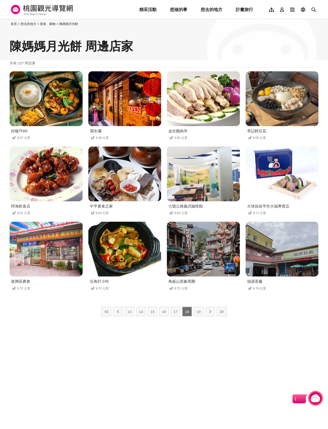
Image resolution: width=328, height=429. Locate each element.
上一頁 (118, 311)
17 (176, 312)
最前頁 (106, 311)
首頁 (14, 24)
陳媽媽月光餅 (68, 24)
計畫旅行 (244, 9)
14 (141, 312)
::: (8, 24)
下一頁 (210, 311)
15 (153, 312)
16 (164, 312)
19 (199, 312)
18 (187, 312)
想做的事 (178, 9)
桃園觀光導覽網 (41, 10)
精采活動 (148, 9)
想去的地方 (211, 9)
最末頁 (221, 311)
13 (130, 312)
